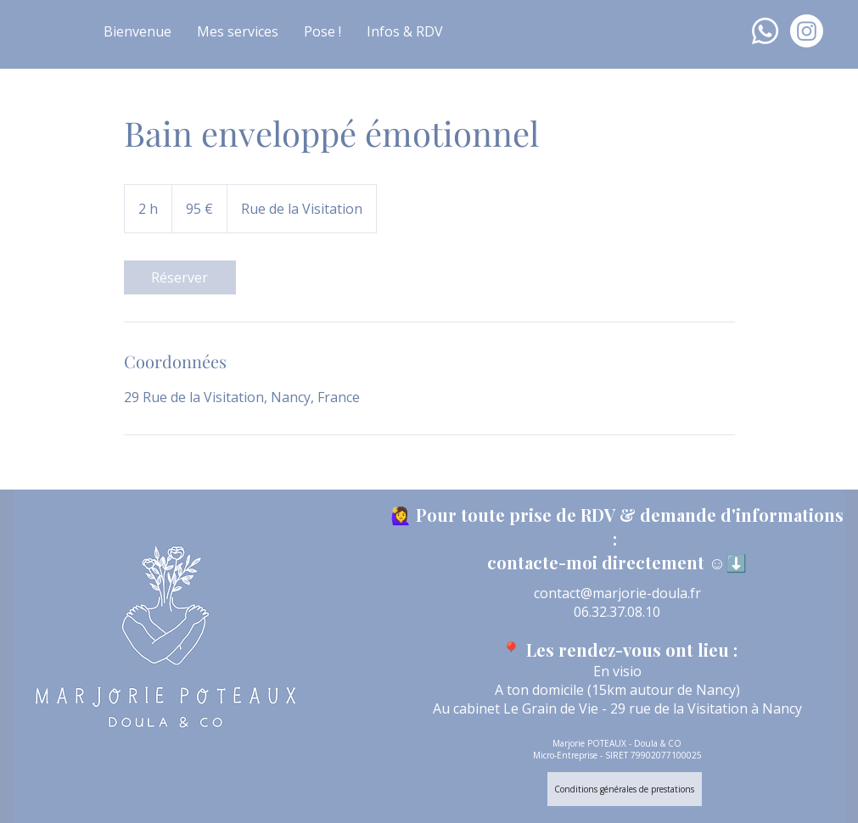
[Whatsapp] (765, 31)
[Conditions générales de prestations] (624, 789)
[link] (180, 277)
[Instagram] (806, 31)
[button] (237, 31)
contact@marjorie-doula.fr (617, 593)
